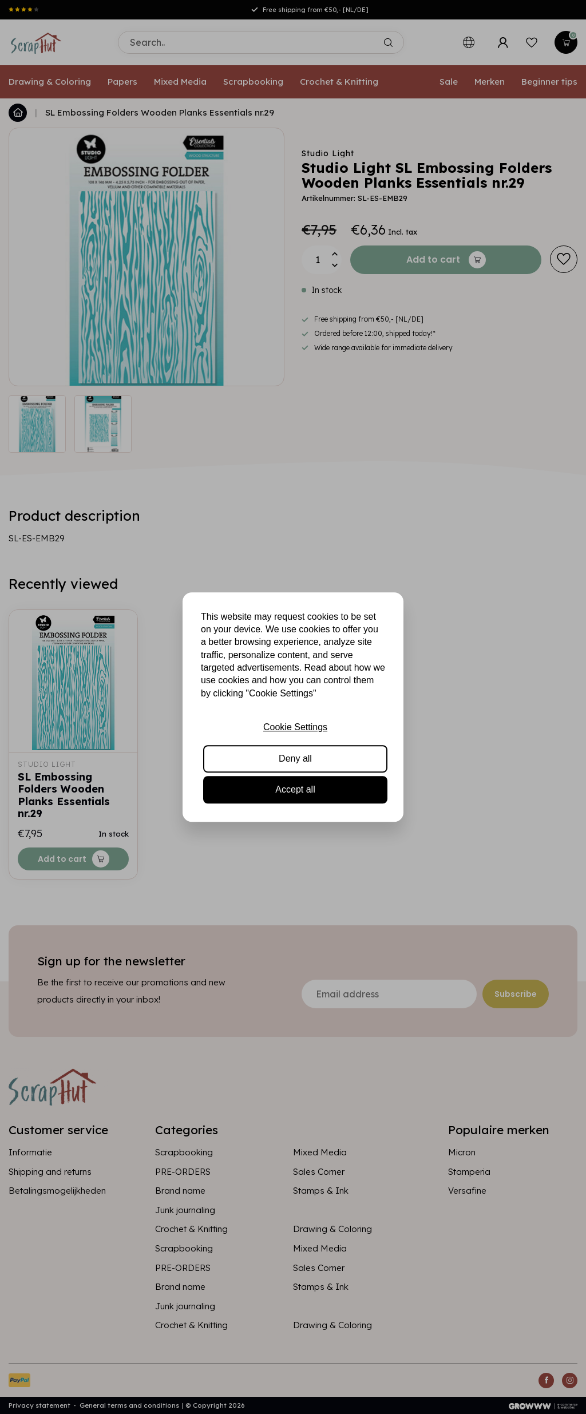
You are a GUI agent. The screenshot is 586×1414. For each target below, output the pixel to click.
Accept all (295, 789)
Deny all (295, 758)
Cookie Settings (295, 727)
